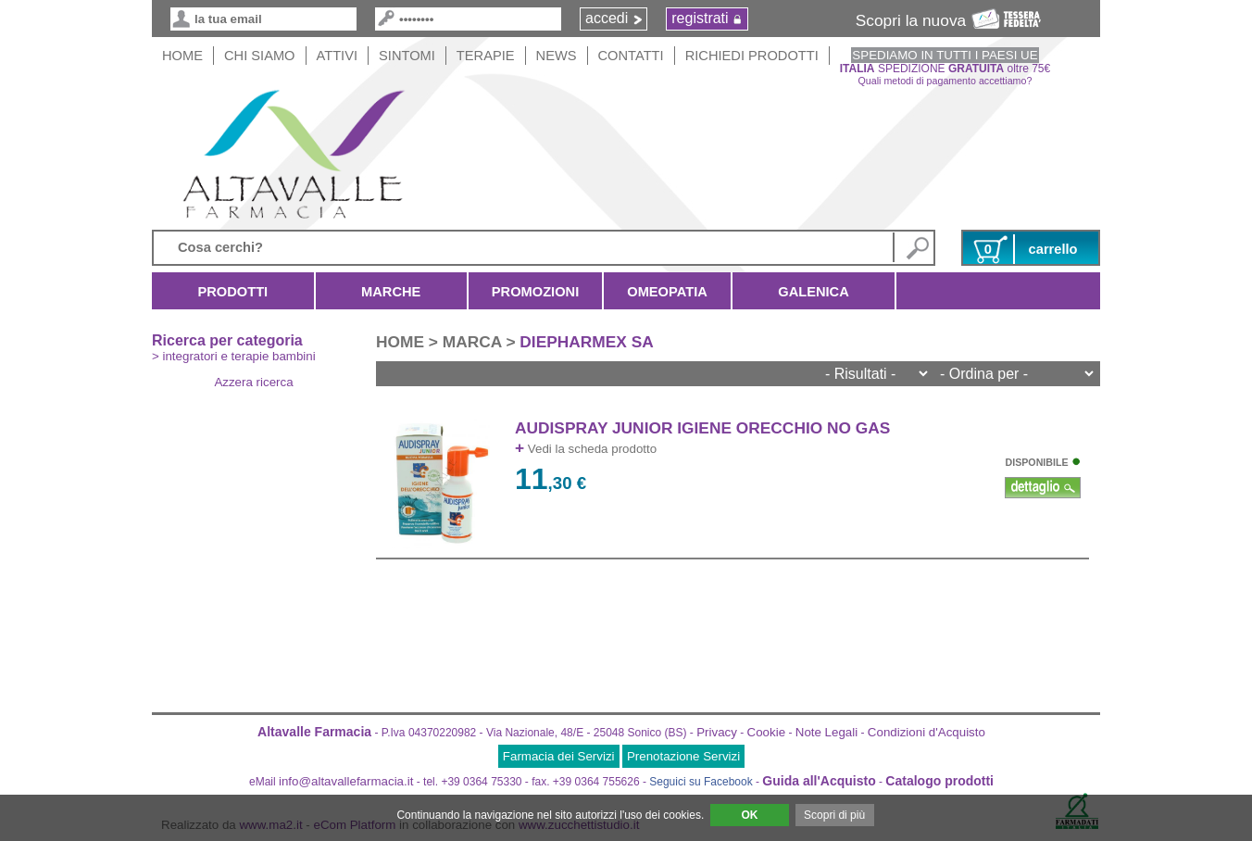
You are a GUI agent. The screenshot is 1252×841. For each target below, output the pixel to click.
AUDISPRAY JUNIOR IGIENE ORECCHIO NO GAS (702, 428)
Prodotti (233, 291)
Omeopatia (667, 291)
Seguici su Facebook (700, 781)
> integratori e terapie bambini (234, 356)
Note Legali (826, 732)
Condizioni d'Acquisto (926, 732)
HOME (182, 55)
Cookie (766, 732)
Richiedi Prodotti (752, 55)
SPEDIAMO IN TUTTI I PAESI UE (944, 55)
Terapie (486, 55)
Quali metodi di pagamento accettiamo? (945, 80)
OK (749, 815)
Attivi (337, 55)
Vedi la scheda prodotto (586, 449)
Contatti (631, 55)
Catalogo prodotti (939, 780)
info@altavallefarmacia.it (346, 781)
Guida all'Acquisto (818, 780)
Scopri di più (834, 815)
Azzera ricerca (253, 382)
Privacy (716, 732)
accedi (606, 18)
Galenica (813, 291)
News (556, 55)
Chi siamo (259, 55)
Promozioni (535, 291)
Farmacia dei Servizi (559, 756)
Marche (391, 291)
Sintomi (407, 55)
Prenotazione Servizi (683, 756)
